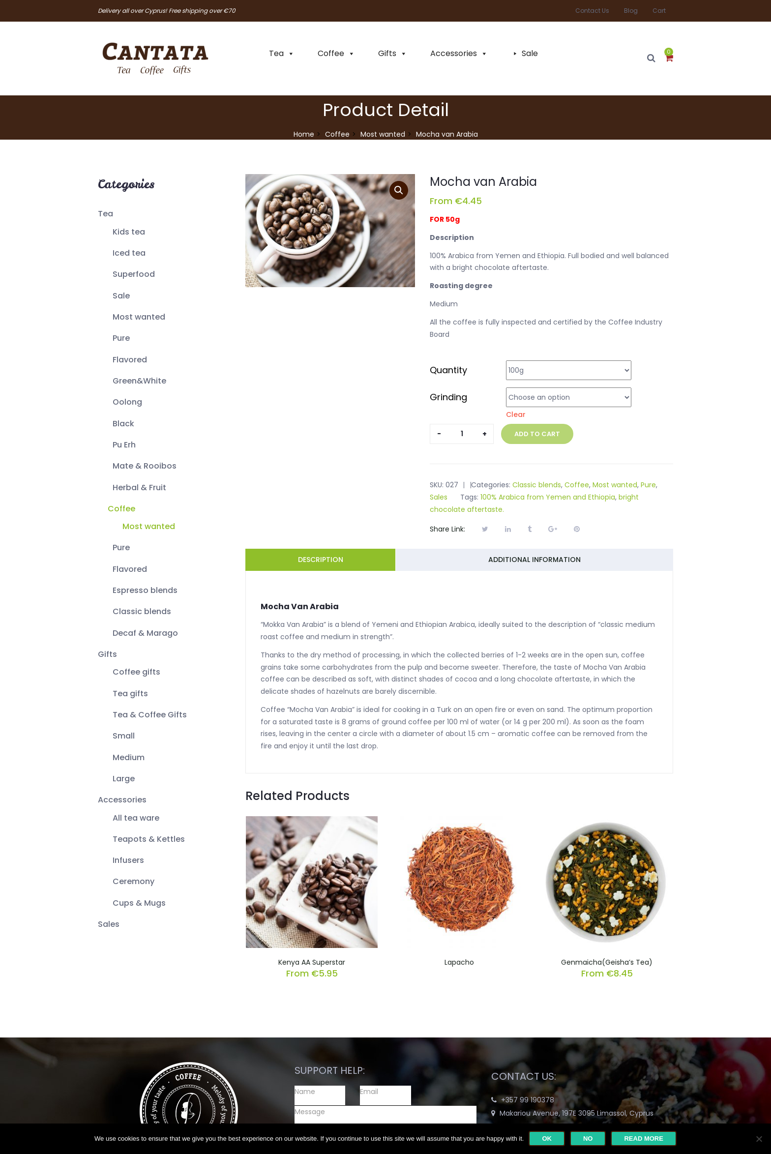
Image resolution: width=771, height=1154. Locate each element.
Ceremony (133, 881)
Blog (631, 10)
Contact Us (592, 10)
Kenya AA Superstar (311, 962)
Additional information (534, 559)
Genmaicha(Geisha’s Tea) (606, 962)
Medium (129, 757)
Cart (659, 10)
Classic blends (142, 611)
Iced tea (129, 253)
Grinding (448, 397)
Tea (276, 53)
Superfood (134, 274)
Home (304, 134)
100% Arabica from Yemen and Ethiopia (547, 497)
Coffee (331, 53)
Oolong (127, 402)
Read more (643, 1138)
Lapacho (459, 962)
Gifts (387, 53)
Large (124, 778)
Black (123, 423)
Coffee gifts (136, 672)
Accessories (453, 53)
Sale (530, 53)
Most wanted (382, 134)
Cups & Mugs (139, 903)
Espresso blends (145, 590)
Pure (121, 338)
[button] (669, 58)
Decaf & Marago (145, 633)
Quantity (448, 370)
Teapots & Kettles (149, 839)
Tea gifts (130, 693)
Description (320, 559)
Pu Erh (124, 444)
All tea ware (136, 818)
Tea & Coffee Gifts (150, 714)
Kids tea (129, 231)
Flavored (130, 359)
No (588, 1138)
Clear (516, 414)
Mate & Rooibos (145, 466)
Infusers (128, 860)
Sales (108, 924)
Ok (547, 1138)
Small (124, 735)
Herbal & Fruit (139, 487)
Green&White (139, 380)
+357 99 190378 (527, 1100)
